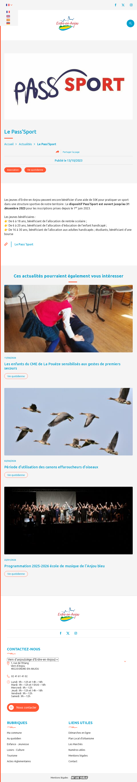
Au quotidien (14, 738)
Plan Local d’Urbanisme (81, 738)
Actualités (25, 144)
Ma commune (14, 732)
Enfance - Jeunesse (18, 744)
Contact (72, 761)
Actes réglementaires (19, 761)
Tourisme (12, 755)
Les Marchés (75, 744)
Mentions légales (78, 755)
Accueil (9, 144)
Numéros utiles (76, 749)
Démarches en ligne (79, 732)
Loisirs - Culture (15, 749)
